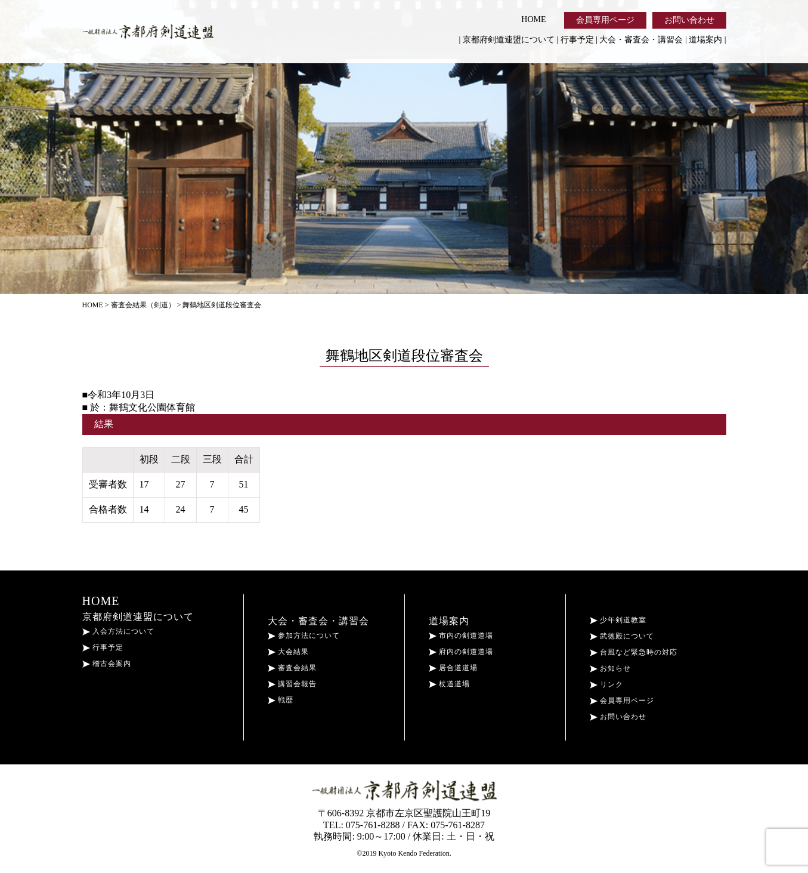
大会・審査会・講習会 (641, 39)
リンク (606, 684)
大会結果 (288, 651)
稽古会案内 (106, 663)
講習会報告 (292, 684)
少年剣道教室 (618, 620)
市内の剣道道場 (461, 635)
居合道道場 (453, 668)
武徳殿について (622, 636)
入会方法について (118, 631)
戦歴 (280, 700)
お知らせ (610, 668)
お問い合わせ (689, 20)
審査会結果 (292, 668)
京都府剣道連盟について (509, 39)
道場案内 (705, 39)
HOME (533, 19)
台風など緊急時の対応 (633, 652)
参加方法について (304, 635)
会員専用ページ (605, 20)
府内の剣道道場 (461, 651)
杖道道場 (449, 684)
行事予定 (577, 39)
